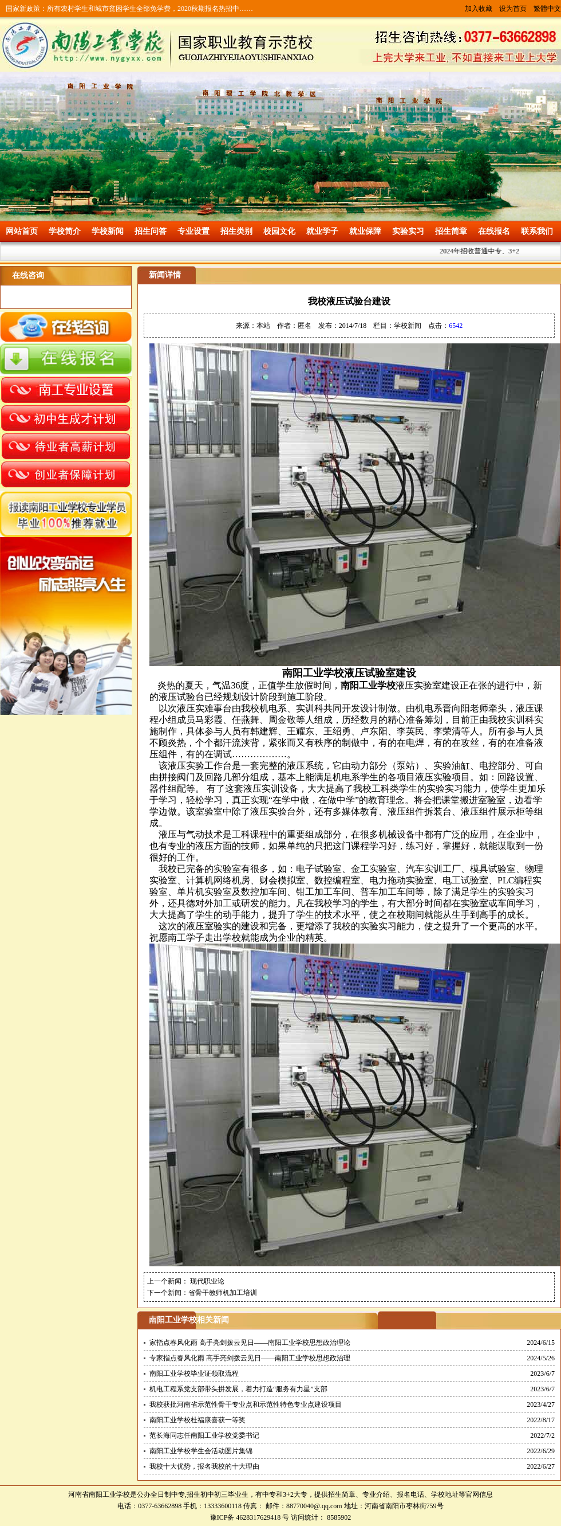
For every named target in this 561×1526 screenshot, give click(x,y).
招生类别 (236, 231)
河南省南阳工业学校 (99, 1494)
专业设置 (193, 231)
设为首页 (513, 9)
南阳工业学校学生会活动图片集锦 (200, 1451)
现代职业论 (206, 1281)
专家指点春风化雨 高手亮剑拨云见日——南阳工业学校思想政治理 (249, 1358)
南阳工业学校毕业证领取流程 (194, 1374)
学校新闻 (108, 231)
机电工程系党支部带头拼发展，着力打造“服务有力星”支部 (238, 1389)
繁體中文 (547, 9)
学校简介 (65, 231)
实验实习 (408, 231)
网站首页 (22, 231)
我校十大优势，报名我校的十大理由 (204, 1466)
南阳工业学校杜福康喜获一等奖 (197, 1420)
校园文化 (279, 231)
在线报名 (494, 231)
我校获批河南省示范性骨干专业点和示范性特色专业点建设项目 (245, 1404)
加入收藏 (478, 9)
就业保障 (365, 231)
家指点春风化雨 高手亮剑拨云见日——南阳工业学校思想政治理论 (249, 1343)
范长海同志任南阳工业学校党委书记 (204, 1435)
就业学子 (322, 231)
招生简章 (451, 231)
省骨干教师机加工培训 (222, 1293)
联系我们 (537, 231)
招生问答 (151, 231)
